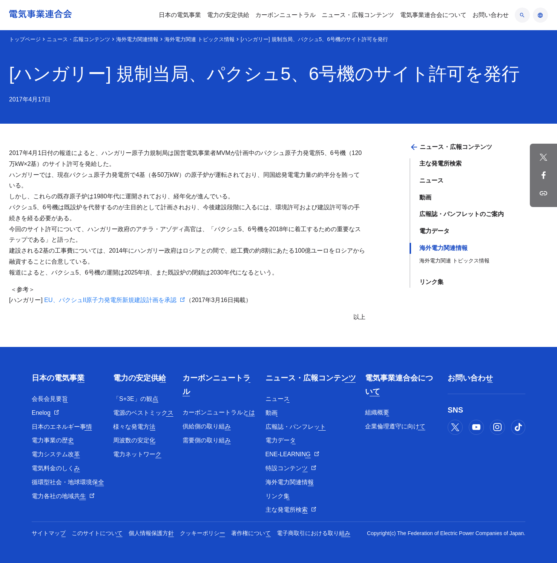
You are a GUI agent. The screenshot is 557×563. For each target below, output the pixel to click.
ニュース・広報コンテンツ (78, 39)
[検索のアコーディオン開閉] (522, 15)
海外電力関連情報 (137, 39)
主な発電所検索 (440, 163)
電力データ (434, 231)
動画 (425, 197)
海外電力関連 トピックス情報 (199, 39)
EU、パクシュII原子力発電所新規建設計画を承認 (110, 300)
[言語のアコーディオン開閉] (540, 15)
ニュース (431, 180)
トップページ (25, 39)
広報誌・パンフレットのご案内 (461, 214)
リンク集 (431, 282)
